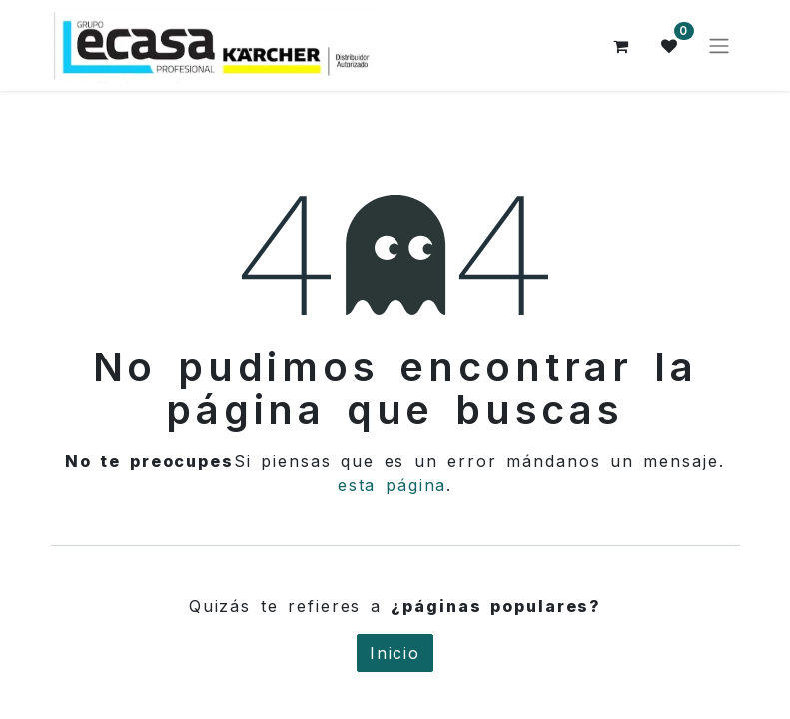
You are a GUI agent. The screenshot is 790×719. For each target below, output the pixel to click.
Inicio (395, 653)
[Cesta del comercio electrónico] (622, 46)
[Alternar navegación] (719, 46)
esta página (392, 485)
